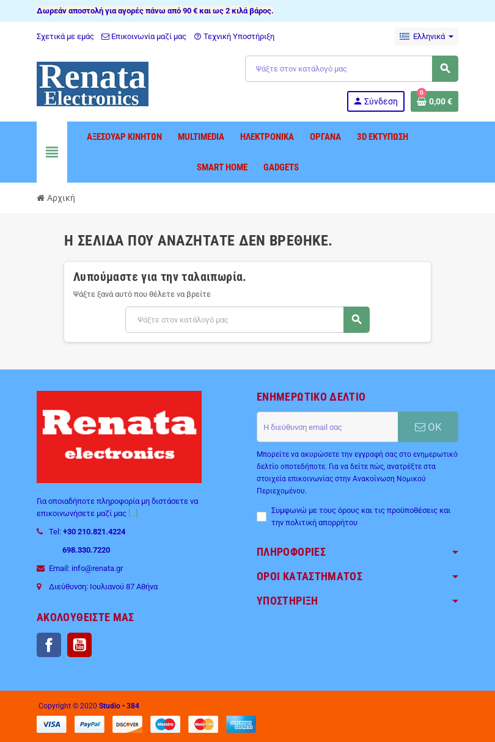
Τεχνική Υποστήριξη (234, 36)
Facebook (49, 645)
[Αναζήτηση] (351, 69)
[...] (133, 513)
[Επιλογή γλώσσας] (426, 36)
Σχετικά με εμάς (65, 36)
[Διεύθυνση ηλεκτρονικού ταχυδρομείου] (327, 427)
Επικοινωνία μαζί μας (143, 36)
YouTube (79, 645)
